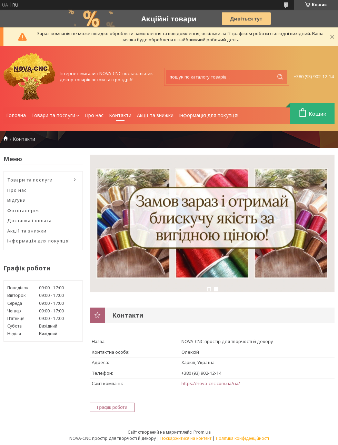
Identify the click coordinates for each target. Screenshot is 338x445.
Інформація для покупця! (208, 115)
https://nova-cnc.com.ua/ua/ (210, 383)
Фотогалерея (23, 210)
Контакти (120, 115)
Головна (16, 115)
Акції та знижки (155, 115)
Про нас (94, 115)
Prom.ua (202, 432)
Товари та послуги (53, 115)
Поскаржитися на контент (185, 438)
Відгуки (16, 200)
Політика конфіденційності (242, 438)
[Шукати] (280, 77)
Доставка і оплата (29, 220)
